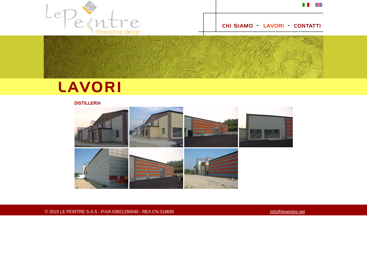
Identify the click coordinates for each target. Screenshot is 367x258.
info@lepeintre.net (287, 211)
